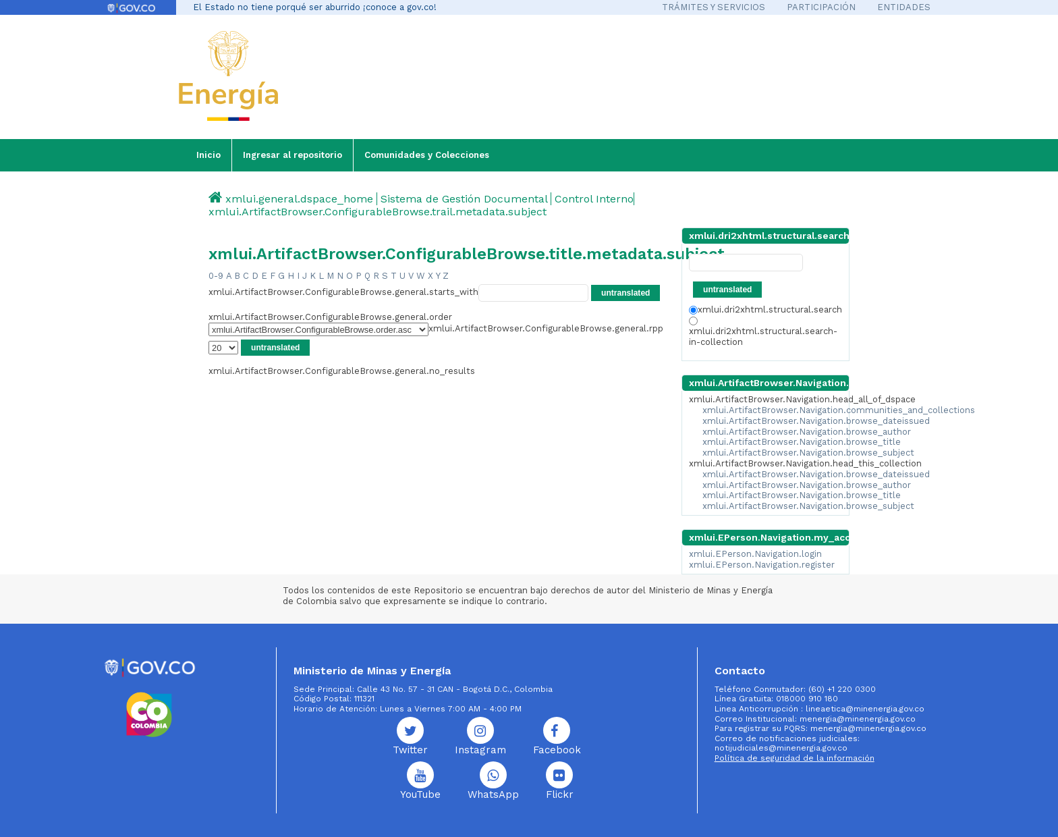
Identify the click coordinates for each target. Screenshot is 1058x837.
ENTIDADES (903, 7)
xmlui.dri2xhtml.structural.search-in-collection (763, 332)
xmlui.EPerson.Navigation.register (762, 565)
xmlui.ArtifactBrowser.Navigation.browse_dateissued (816, 421)
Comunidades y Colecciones (426, 155)
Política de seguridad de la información (794, 758)
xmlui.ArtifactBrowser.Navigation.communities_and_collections (838, 410)
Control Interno (594, 198)
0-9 (215, 276)
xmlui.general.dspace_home (299, 198)
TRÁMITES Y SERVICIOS (713, 7)
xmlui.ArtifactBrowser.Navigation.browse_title (801, 442)
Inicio (208, 155)
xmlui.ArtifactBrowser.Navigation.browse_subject (808, 453)
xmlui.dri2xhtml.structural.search (765, 309)
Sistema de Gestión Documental (464, 198)
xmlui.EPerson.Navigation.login (755, 554)
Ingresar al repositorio (292, 155)
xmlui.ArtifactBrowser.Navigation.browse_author (806, 432)
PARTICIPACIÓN (821, 7)
